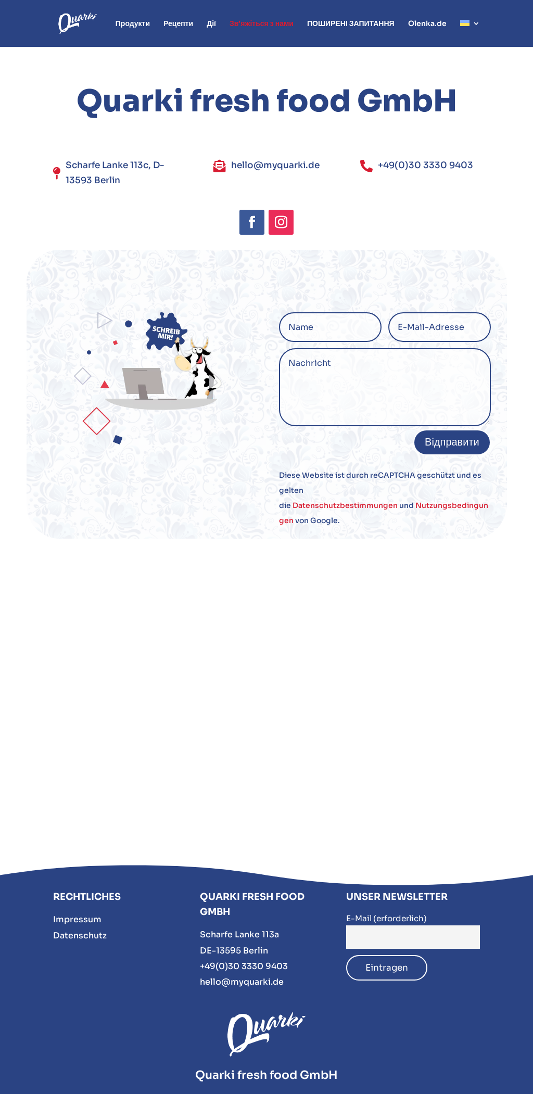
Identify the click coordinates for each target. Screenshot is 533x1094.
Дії (211, 24)
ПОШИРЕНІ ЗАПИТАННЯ (351, 24)
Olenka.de (427, 24)
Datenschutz (80, 935)
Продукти (133, 24)
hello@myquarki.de (242, 981)
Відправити (452, 442)
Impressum (77, 919)
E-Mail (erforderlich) (386, 918)
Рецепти (178, 24)
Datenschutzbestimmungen (345, 505)
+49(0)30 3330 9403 (244, 966)
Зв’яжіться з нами (262, 24)
